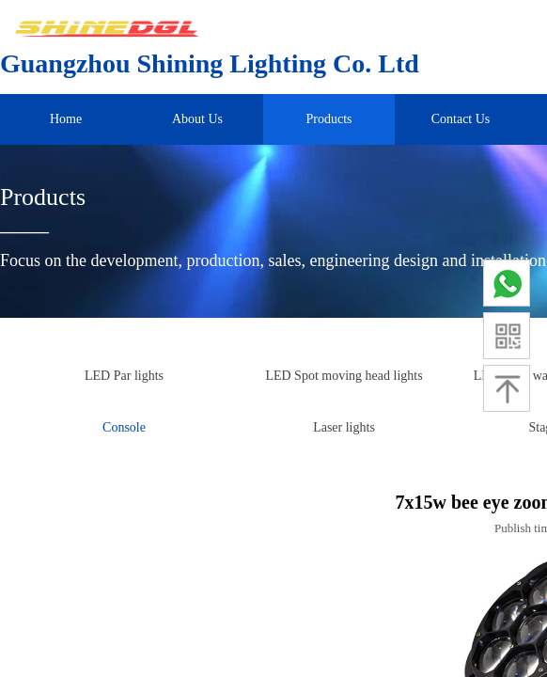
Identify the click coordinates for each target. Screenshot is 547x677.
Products (329, 119)
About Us (197, 119)
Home (66, 119)
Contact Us (461, 119)
